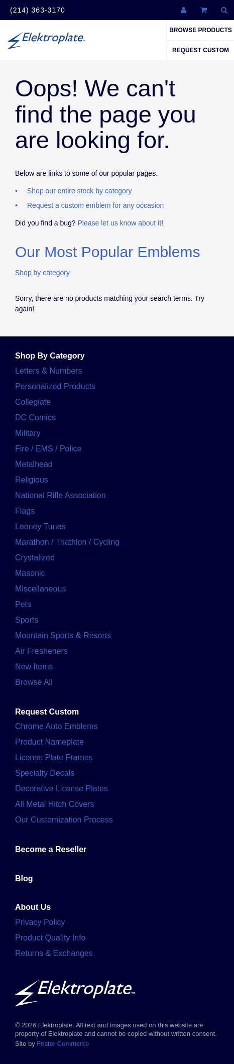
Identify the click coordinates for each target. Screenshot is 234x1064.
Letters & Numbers (48, 371)
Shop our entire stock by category (79, 191)
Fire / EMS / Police (48, 448)
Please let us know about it (120, 223)
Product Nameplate (49, 742)
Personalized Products (55, 386)
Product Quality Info (50, 937)
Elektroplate (46, 40)
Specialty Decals (44, 773)
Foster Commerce (63, 1043)
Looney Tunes (40, 526)
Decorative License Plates (61, 788)
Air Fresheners (41, 651)
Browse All (34, 682)
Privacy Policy (40, 922)
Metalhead (34, 464)
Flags (25, 511)
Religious (31, 480)
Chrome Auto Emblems (56, 726)
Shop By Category (50, 355)
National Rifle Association (60, 495)
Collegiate (33, 402)
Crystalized (35, 557)
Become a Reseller (50, 849)
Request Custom (200, 50)
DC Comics (35, 417)
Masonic (30, 573)
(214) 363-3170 (37, 10)
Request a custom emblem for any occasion (95, 205)
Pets (23, 604)
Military (28, 433)
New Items (34, 666)
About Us (33, 907)
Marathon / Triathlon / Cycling (67, 542)
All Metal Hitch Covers (54, 804)
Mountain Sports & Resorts (63, 635)
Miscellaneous (40, 588)
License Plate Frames (54, 757)
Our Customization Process (64, 819)
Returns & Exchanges (54, 953)
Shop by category (42, 273)
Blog (24, 878)
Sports (26, 620)
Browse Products (200, 30)
